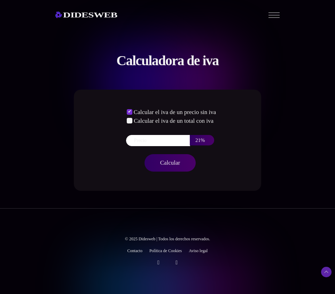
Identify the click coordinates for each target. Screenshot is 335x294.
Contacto (134, 250)
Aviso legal (198, 250)
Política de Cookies (165, 250)
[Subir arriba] (326, 272)
